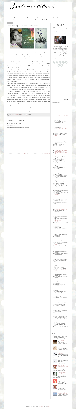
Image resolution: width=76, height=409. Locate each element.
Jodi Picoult (11, 115)
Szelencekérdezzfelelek (64, 17)
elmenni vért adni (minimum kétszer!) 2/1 (61, 209)
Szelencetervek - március (61, 346)
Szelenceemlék (43, 17)
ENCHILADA (56, 137)
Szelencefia (16, 17)
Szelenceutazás (9, 17)
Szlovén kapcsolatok (57, 220)
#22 (58, 379)
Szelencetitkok (21, 15)
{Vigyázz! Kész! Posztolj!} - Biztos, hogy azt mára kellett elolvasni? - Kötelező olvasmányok (63, 386)
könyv (18, 115)
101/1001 (26, 15)
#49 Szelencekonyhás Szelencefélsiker (61, 353)
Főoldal (8, 15)
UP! (55, 201)
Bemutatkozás (14, 15)
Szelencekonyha (61, 15)
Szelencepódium (36, 17)
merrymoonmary (41, 406)
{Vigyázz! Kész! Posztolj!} (46, 19)
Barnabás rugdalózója (58, 241)
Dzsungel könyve (57, 194)
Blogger (49, 406)
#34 (58, 359)
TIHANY (55, 247)
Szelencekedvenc (53, 15)
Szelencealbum (38, 19)
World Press (56, 221)
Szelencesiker (32, 15)
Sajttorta (55, 135)
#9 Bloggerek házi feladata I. (62, 340)
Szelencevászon (22, 17)
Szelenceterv (46, 15)
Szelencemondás (16, 19)
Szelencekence (31, 19)
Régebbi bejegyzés (47, 153)
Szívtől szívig (27, 115)
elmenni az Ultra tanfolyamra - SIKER (60, 128)
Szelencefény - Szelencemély (53, 17)
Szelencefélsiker (39, 15)
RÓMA (55, 244)
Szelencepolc (29, 17)
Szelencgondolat (24, 19)
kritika (20, 115)
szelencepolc (23, 115)
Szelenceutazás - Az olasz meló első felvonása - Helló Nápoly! (62, 393)
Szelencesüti (9, 19)
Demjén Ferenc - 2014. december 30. (60, 213)
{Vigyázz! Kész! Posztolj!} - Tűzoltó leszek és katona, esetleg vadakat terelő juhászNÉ (63, 366)
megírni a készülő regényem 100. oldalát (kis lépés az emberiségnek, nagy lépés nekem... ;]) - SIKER (61, 116)
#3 (53, 335)
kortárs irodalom (15, 115)
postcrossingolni (65, 169)
